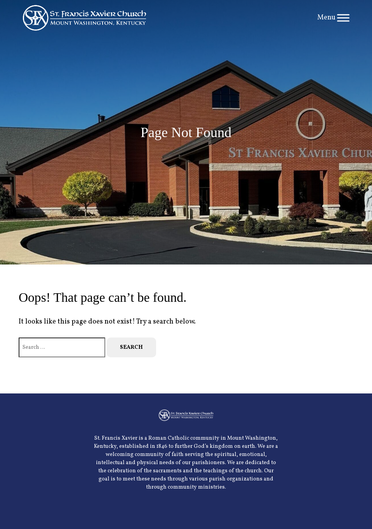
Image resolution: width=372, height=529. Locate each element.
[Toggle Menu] (343, 17)
